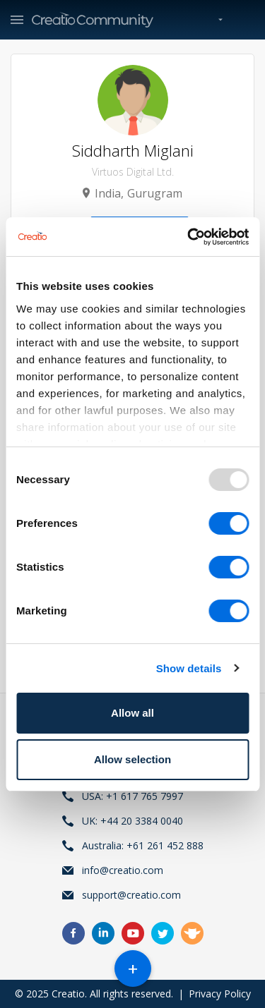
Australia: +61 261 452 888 (143, 845)
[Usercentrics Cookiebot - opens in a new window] (189, 237)
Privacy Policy (220, 993)
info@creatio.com (122, 870)
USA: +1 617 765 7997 (132, 796)
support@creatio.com (131, 894)
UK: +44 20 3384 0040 (132, 820)
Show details (189, 668)
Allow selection (132, 759)
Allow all (132, 713)
